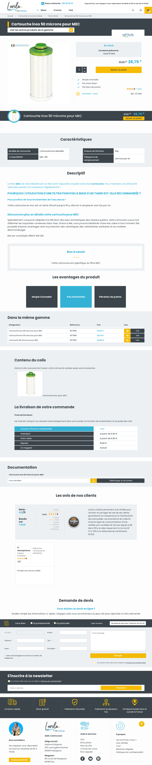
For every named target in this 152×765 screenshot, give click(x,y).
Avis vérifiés (122, 743)
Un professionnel (41, 623)
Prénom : (8, 640)
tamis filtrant (49, 205)
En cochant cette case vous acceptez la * (36, 681)
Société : (8, 632)
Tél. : (50, 640)
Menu (43, 10)
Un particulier (63, 623)
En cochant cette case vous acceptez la (121, 663)
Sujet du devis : (97, 623)
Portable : (52, 648)
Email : (50, 632)
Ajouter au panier (119, 70)
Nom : (7, 648)
